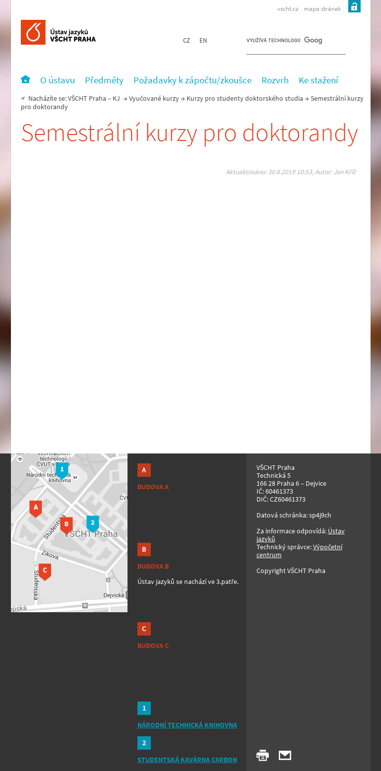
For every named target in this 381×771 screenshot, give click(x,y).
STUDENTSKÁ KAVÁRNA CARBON (187, 759)
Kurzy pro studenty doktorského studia (245, 98)
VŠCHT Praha (87, 98)
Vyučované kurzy (154, 98)
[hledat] (284, 43)
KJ (116, 98)
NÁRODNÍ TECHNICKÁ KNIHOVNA (187, 724)
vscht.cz (288, 8)
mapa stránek (322, 8)
